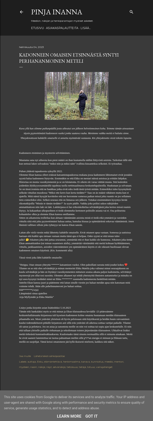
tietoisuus (72, 366)
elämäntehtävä (53, 361)
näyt (49, 366)
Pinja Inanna (56, 12)
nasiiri (33, 366)
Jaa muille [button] (25, 356)
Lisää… (85, 28)
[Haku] (131, 11)
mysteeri (24, 366)
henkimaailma (71, 361)
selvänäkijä (59, 366)
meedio (109, 361)
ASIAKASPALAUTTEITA (62, 28)
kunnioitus (97, 361)
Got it (91, 416)
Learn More (69, 416)
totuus (91, 366)
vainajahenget (104, 366)
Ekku (40, 361)
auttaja (31, 361)
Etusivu (37, 28)
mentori (119, 361)
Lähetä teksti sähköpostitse (49, 356)
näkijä (41, 366)
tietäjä (82, 366)
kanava (85, 361)
